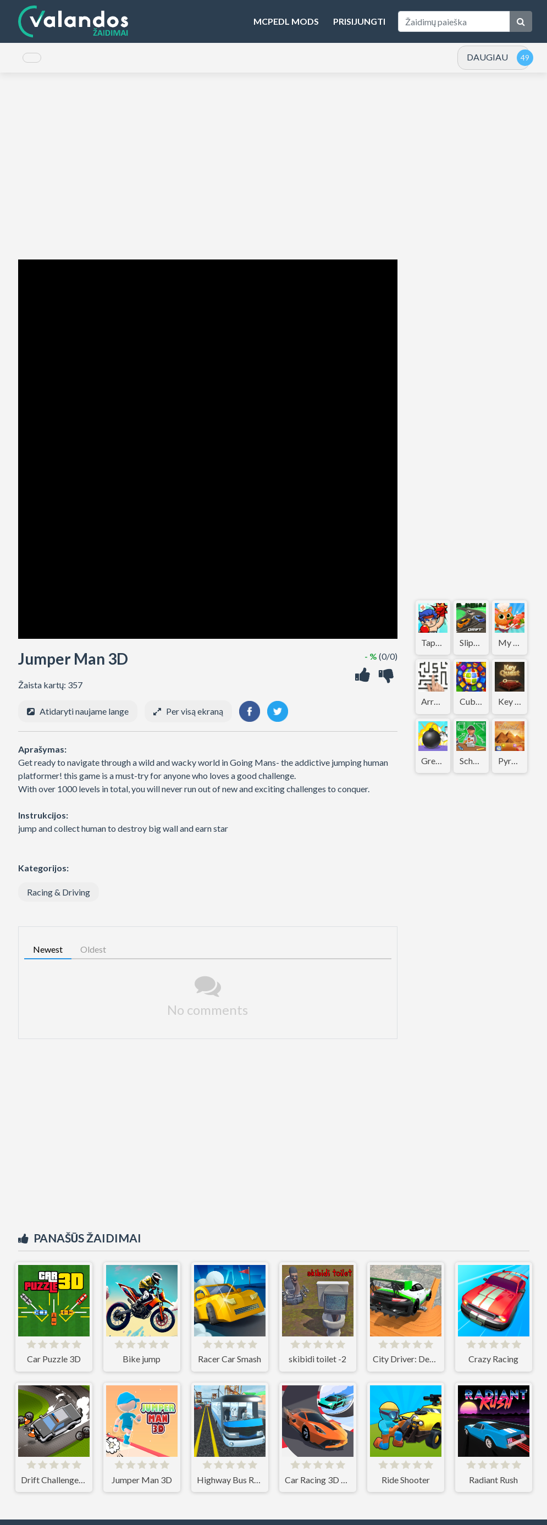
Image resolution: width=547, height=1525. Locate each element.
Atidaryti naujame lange (84, 719)
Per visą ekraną (194, 719)
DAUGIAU (487, 61)
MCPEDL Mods (286, 21)
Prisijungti (359, 21)
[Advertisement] (273, 174)
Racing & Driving (58, 899)
